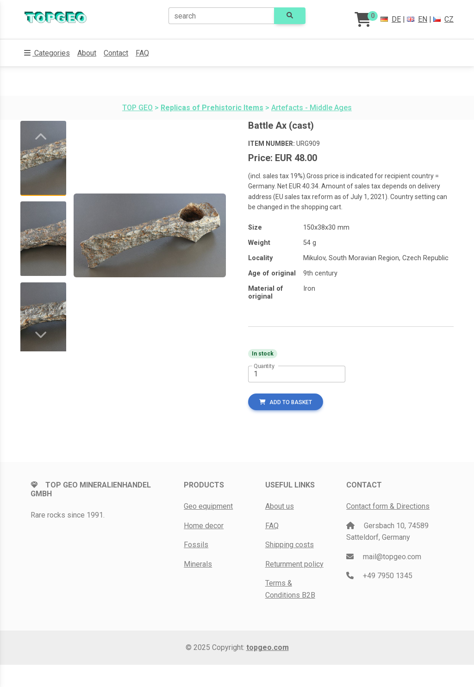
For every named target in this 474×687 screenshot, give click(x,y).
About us (279, 506)
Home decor (204, 525)
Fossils (196, 544)
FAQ (142, 53)
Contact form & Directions (388, 506)
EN (417, 19)
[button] (47, 53)
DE (390, 19)
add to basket (285, 402)
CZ (443, 19)
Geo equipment (208, 506)
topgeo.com (267, 647)
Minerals (198, 564)
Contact (116, 53)
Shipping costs (289, 544)
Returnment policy (294, 564)
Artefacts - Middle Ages (311, 107)
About (86, 53)
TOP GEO (137, 107)
